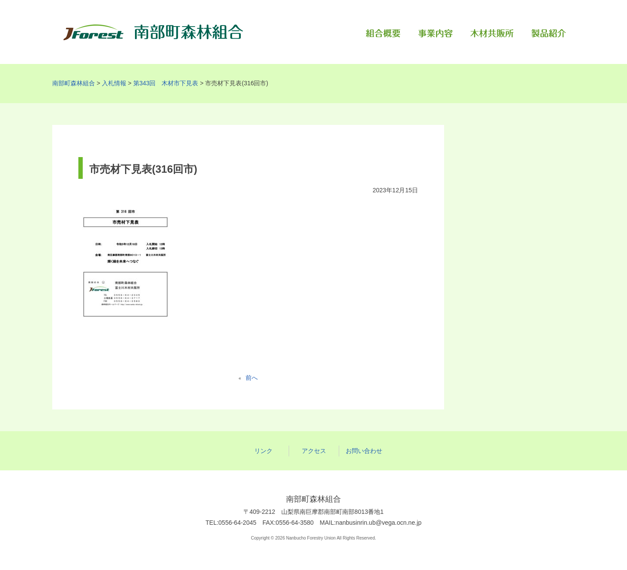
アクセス (314, 450)
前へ (250, 377)
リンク (263, 450)
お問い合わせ (364, 450)
